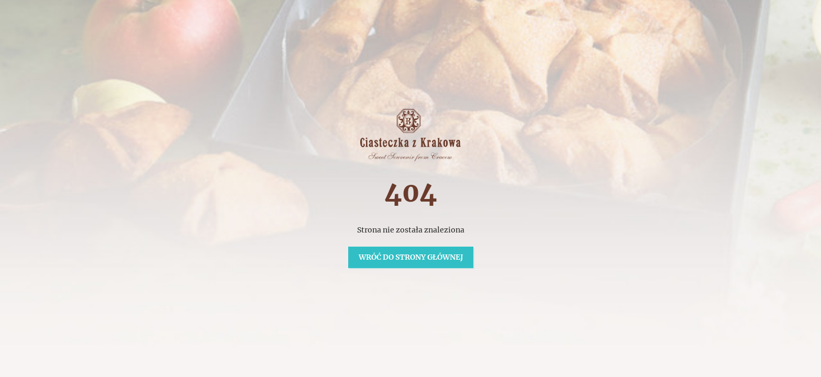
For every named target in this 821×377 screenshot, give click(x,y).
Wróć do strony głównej (411, 257)
